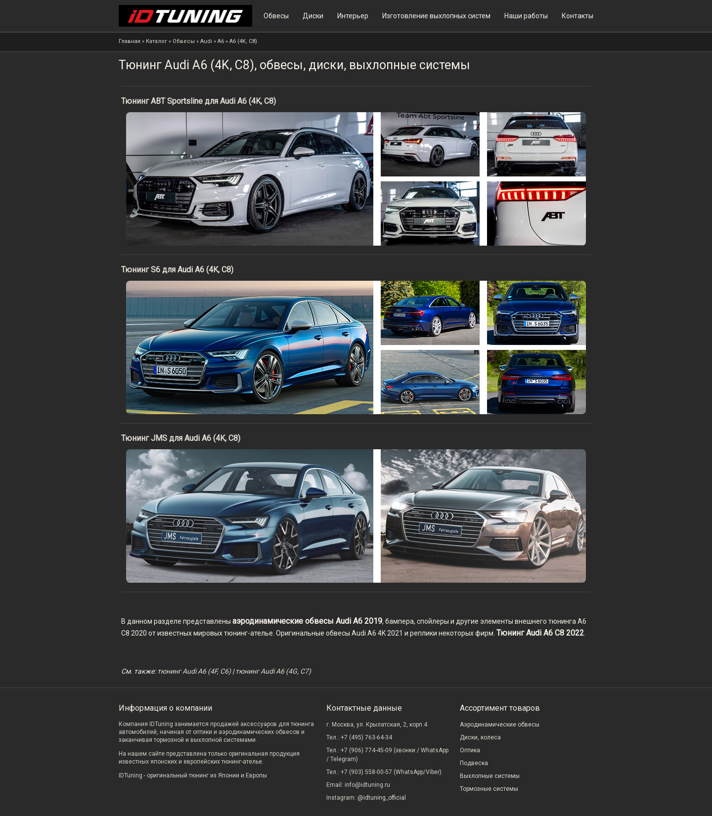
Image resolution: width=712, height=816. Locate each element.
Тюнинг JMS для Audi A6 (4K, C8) (180, 438)
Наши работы (526, 16)
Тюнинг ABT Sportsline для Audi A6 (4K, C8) (198, 101)
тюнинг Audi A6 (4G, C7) (273, 671)
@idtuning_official (381, 797)
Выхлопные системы (490, 776)
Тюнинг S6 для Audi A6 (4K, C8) (177, 269)
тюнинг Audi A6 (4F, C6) (194, 671)
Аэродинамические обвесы (499, 724)
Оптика (470, 750)
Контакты (577, 16)
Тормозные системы (489, 788)
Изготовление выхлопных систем (436, 16)
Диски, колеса (480, 737)
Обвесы (276, 16)
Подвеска (474, 763)
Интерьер (352, 16)
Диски (313, 16)
